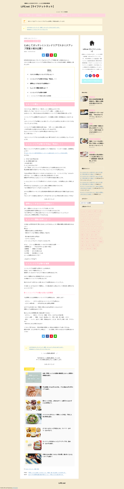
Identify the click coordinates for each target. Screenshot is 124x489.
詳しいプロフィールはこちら (92, 80)
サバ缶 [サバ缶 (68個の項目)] (87, 224)
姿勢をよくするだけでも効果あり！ (39, 83)
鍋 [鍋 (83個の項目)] (97, 245)
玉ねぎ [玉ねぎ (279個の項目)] (87, 241)
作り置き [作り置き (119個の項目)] (94, 231)
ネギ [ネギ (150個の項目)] (82, 231)
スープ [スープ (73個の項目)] (98, 224)
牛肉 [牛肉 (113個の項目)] (82, 241)
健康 (35, 469)
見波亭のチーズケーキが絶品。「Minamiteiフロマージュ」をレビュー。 (96, 114)
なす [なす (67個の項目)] (90, 217)
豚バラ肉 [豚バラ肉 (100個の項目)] (88, 245)
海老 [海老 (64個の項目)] (82, 238)
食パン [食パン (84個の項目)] (82, 248)
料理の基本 (39, 15)
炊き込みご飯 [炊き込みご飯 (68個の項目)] (94, 238)
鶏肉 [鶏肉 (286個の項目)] (95, 248)
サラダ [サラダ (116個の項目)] (93, 224)
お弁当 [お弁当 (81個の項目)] (89, 211)
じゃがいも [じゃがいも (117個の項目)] (83, 217)
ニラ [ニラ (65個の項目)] (101, 228)
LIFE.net (62, 483)
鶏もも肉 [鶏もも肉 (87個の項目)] (89, 248)
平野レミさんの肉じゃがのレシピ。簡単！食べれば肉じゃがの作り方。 (47, 472)
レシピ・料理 (26, 15)
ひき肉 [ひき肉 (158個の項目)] (82, 221)
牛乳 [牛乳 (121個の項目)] (100, 238)
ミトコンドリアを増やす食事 (37, 92)
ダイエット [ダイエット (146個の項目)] (83, 228)
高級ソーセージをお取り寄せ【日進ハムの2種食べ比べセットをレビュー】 (96, 143)
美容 (38, 469)
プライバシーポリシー (77, 15)
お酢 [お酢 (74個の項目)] (100, 211)
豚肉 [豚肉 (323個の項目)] (94, 245)
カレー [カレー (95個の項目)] (88, 221)
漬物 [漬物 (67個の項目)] (87, 238)
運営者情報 (64, 15)
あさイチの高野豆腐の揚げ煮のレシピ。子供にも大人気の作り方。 (46, 474)
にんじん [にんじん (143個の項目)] (96, 217)
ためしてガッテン (29, 469)
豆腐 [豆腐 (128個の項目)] (82, 245)
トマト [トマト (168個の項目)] (96, 228)
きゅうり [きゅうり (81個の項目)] (83, 214)
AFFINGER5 (15, 487)
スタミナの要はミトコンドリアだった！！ (41, 74)
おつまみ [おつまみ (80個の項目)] (83, 211)
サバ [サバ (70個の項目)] (82, 224)
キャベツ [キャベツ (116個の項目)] (95, 221)
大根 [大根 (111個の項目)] (87, 235)
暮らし (51, 15)
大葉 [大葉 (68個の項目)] (92, 235)
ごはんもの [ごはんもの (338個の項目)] (90, 214)
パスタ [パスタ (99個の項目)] (87, 231)
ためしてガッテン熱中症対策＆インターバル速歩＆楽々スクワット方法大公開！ (46, 153)
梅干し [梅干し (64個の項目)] (96, 235)
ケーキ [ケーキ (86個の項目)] (100, 221)
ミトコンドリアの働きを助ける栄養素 (40, 96)
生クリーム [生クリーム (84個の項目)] (94, 241)
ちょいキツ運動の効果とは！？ (38, 88)
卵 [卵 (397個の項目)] (98, 231)
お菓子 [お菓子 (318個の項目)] (95, 211)
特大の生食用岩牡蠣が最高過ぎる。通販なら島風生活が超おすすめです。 (96, 101)
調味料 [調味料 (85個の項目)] (100, 241)
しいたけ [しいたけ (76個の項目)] (98, 214)
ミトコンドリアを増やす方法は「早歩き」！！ (43, 79)
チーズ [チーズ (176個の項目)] (90, 228)
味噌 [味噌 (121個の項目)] (82, 235)
